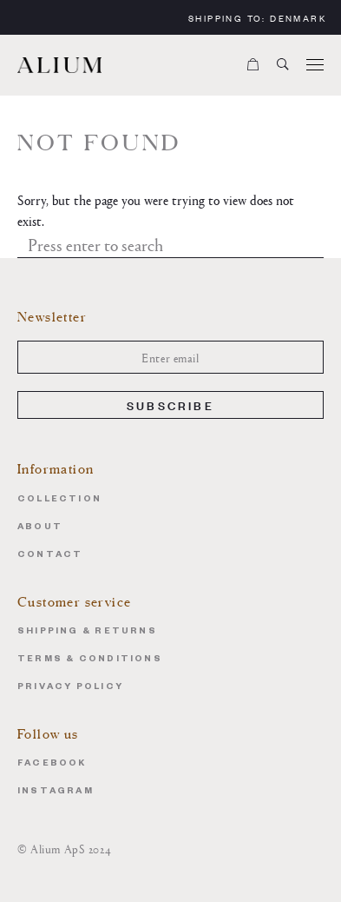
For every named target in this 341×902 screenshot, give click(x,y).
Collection (59, 500)
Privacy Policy (70, 688)
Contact (49, 555)
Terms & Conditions (89, 660)
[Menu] (315, 65)
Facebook (52, 764)
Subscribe (170, 404)
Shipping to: (257, 18)
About (39, 528)
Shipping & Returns (87, 632)
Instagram (55, 792)
